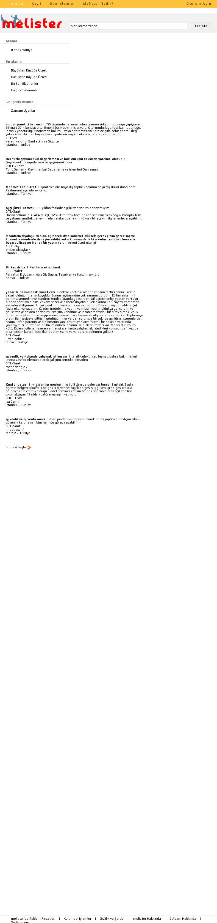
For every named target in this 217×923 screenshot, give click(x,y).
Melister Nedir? (98, 3)
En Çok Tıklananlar (25, 90)
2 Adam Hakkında (182, 919)
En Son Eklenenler (24, 84)
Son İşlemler (62, 3)
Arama (17, 3)
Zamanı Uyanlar (23, 110)
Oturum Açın (199, 4)
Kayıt (37, 3)
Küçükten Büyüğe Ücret (28, 77)
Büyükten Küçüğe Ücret (28, 70)
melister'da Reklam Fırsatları (33, 919)
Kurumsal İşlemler (77, 919)
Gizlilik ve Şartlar (112, 919)
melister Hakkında (147, 919)
